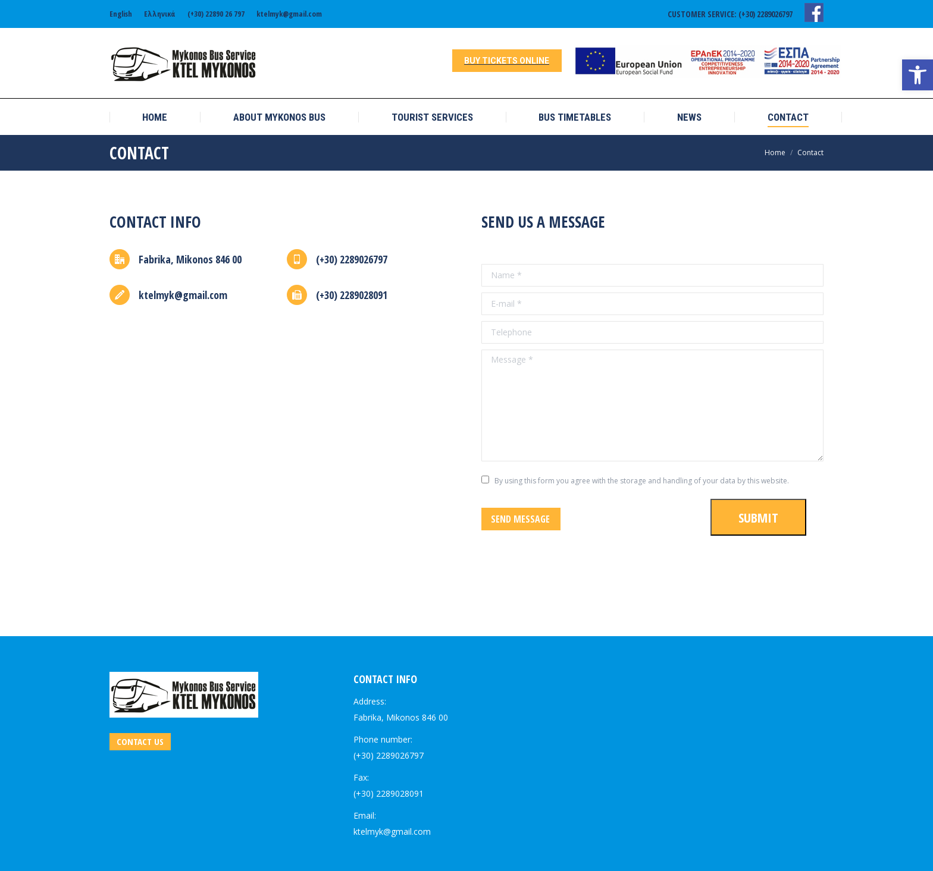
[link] (917, 74)
